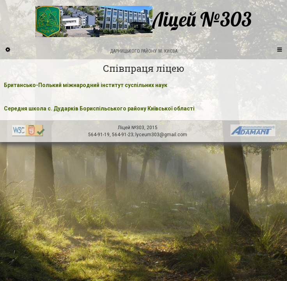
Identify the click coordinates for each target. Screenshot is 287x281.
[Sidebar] (8, 49)
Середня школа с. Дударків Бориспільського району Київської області (99, 108)
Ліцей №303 (143, 21)
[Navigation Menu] (279, 49)
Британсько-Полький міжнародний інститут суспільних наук (85, 85)
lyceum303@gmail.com (161, 134)
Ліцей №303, (132, 127)
